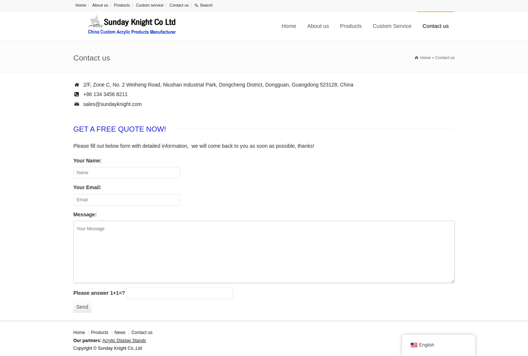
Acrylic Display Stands (124, 340)
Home (81, 5)
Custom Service (392, 26)
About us (100, 5)
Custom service (150, 5)
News (119, 332)
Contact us (179, 5)
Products (122, 5)
